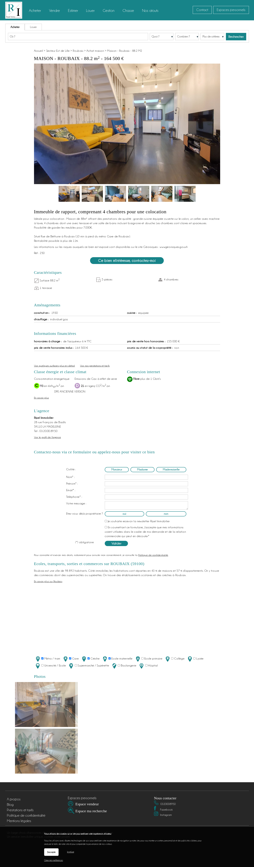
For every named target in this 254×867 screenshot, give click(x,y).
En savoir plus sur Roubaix (48, 581)
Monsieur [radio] (116, 469)
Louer (33, 26)
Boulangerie (124, 666)
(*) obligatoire (84, 542)
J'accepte (51, 852)
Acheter (14, 26)
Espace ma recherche (91, 811)
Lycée (195, 659)
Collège (174, 659)
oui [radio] (124, 513)
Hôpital (148, 666)
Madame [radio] (142, 469)
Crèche (90, 659)
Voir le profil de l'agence (47, 437)
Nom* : (70, 476)
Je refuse (70, 852)
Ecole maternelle (117, 659)
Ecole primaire (148, 659)
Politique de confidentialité (153, 555)
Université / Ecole (50, 666)
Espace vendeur (87, 804)
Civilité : (71, 469)
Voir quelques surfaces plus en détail (54, 365)
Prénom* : (72, 483)
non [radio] (166, 513)
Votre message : (76, 503)
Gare (71, 659)
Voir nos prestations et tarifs (95, 365)
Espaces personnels (231, 10)
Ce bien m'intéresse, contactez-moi (127, 260)
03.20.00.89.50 (48, 430)
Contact (202, 10)
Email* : (70, 490)
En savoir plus (41, 397)
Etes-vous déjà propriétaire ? (84, 513)
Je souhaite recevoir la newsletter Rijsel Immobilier (139, 521)
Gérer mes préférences (53, 860)
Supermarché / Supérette (88, 666)
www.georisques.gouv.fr (174, 246)
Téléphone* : (74, 496)
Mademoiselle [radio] (171, 469)
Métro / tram (47, 659)
